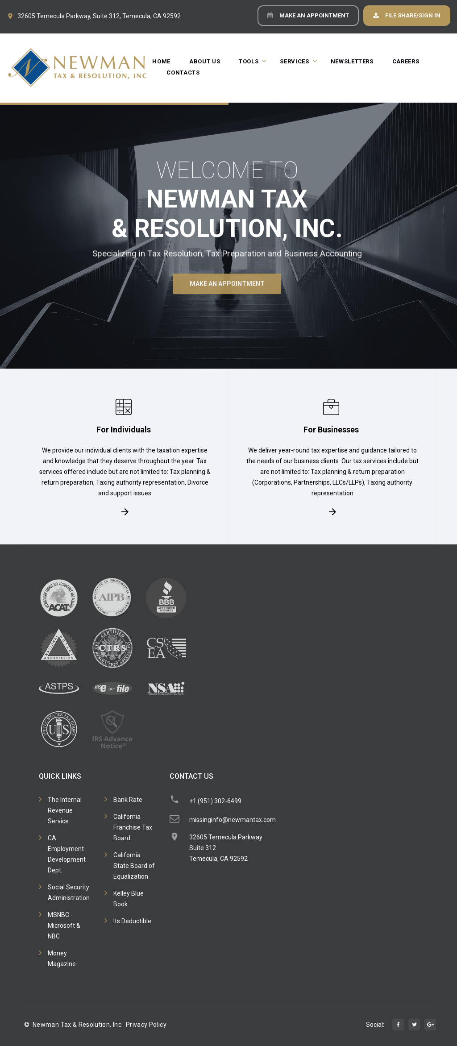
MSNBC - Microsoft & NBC (64, 925)
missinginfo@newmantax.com (232, 819)
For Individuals (123, 429)
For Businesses (331, 429)
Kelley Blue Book (128, 899)
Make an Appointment (314, 15)
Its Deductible (132, 921)
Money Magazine (62, 958)
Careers (406, 61)
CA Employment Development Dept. (67, 854)
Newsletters (352, 61)
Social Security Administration (69, 892)
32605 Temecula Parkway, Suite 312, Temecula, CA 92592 (99, 16)
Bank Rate (127, 799)
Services (294, 61)
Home (161, 61)
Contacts (182, 72)
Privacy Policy (146, 1024)
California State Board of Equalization (134, 865)
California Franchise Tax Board (132, 827)
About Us (204, 61)
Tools (248, 61)
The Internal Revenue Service (65, 810)
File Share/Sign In (412, 15)
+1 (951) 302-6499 (215, 801)
